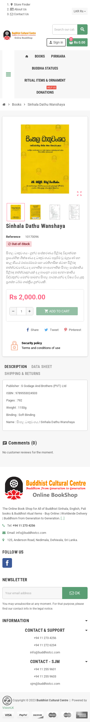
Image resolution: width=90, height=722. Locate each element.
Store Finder (20, 4)
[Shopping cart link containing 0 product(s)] (77, 42)
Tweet (51, 330)
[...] (62, 518)
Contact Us (19, 14)
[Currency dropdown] (80, 11)
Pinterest (72, 330)
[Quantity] (21, 311)
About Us (18, 9)
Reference (13, 237)
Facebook (7, 563)
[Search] (69, 29)
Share (33, 330)
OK (75, 593)
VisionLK (8, 707)
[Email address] (32, 593)
